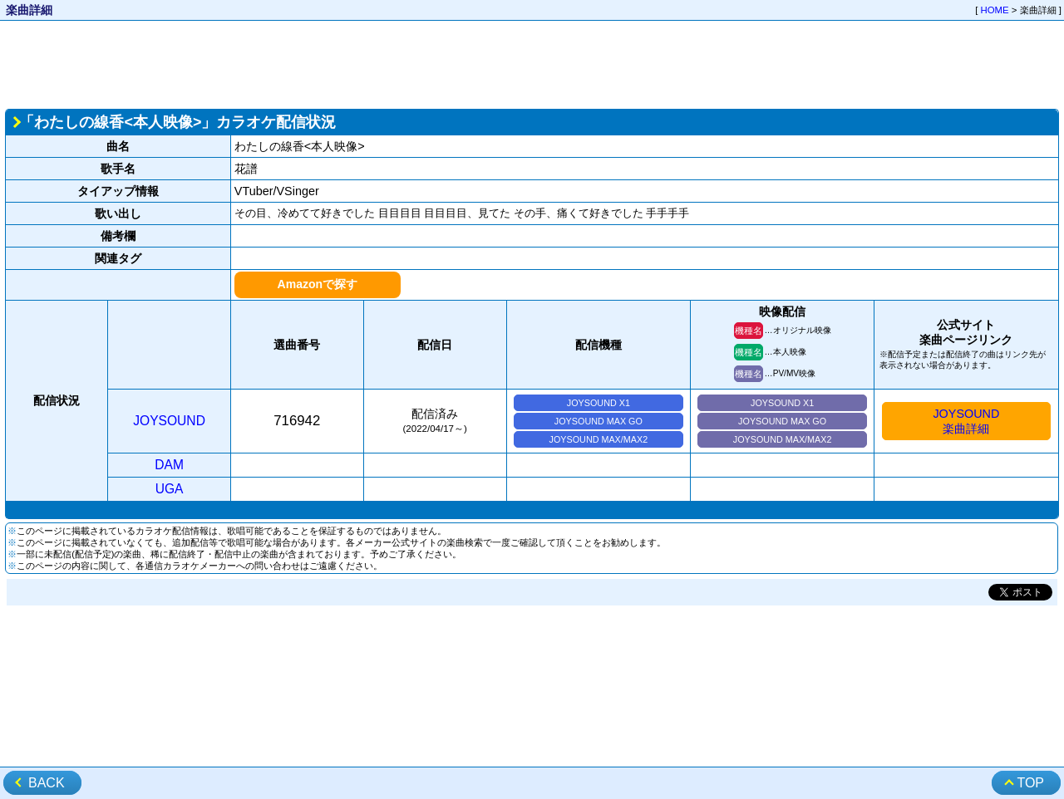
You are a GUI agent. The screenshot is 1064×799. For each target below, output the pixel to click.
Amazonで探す (317, 284)
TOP (1030, 783)
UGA (169, 489)
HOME (995, 10)
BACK (46, 783)
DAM (169, 465)
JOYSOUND (169, 421)
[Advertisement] (532, 63)
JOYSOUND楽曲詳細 (966, 421)
